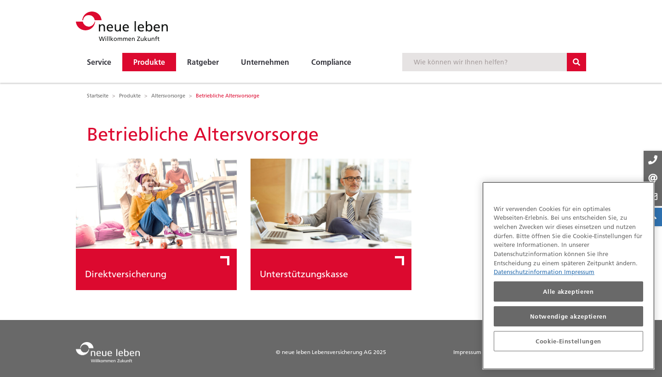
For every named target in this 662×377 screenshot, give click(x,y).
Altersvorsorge (168, 95)
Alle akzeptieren (568, 291)
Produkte (130, 95)
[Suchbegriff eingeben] (484, 62)
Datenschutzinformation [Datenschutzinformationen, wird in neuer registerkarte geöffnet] (529, 271)
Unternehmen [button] (265, 62)
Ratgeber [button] (203, 62)
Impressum (467, 351)
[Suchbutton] (576, 62)
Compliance (331, 62)
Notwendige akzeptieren (568, 316)
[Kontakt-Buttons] (653, 178)
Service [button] (99, 62)
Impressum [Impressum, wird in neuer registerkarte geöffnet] (579, 271)
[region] (568, 276)
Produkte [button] (149, 62)
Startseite (97, 95)
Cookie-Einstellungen (568, 341)
